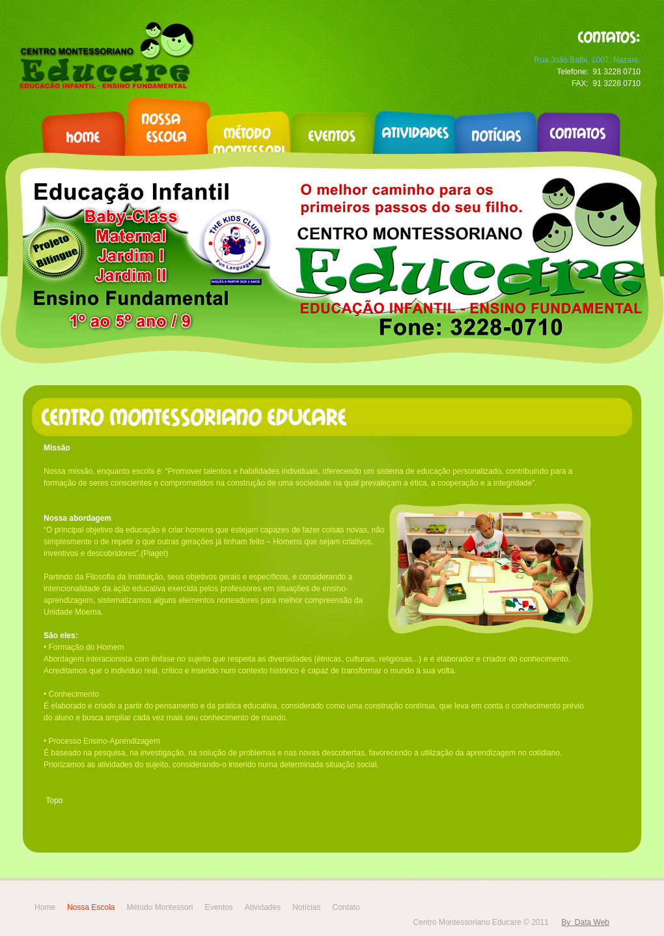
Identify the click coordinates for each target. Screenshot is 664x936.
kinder (105, 56)
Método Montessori (159, 907)
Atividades (263, 907)
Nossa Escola (91, 907)
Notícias (306, 907)
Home (45, 907)
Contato (346, 907)
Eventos (218, 907)
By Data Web (585, 922)
